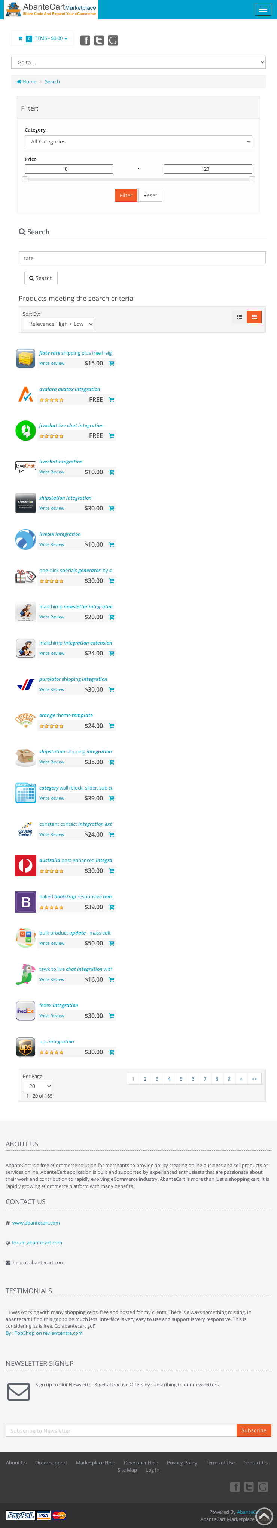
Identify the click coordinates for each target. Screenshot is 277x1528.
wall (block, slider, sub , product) (96, 787)
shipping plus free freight (77, 352)
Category (35, 129)
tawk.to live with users (83, 969)
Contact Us (255, 1462)
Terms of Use (220, 1462)
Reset (150, 195)
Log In (152, 1469)
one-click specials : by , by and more (109, 570)
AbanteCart (249, 1512)
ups (56, 1041)
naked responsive (81, 896)
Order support (51, 1462)
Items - (42, 38)
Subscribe (254, 1430)
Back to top (264, 1516)
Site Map (127, 1469)
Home (26, 81)
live (71, 425)
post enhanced (80, 860)
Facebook (84, 40)
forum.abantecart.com (37, 1242)
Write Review (51, 363)
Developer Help (141, 1462)
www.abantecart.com (36, 1222)
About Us (16, 1462)
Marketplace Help (95, 1462)
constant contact (83, 824)
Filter (126, 195)
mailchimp (76, 606)
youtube (117, 40)
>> (254, 1078)
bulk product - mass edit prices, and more (106, 932)
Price (30, 159)
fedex (58, 1005)
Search (52, 81)
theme (66, 715)
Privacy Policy (182, 1462)
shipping (73, 679)
